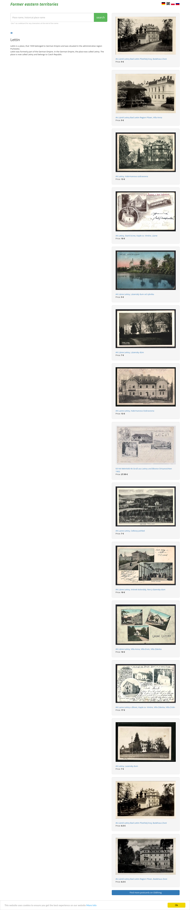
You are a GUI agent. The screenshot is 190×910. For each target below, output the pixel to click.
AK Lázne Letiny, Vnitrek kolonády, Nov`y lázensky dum (140, 589)
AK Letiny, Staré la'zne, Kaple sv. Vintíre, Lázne (136, 235)
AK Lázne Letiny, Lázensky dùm (130, 352)
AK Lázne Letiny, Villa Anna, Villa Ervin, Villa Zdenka (139, 649)
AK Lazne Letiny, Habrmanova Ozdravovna (135, 410)
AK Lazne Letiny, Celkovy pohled (130, 530)
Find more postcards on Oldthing (146, 892)
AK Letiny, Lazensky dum (127, 766)
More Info (91, 905)
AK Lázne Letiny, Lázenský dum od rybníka (135, 294)
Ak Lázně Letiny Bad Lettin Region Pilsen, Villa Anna (139, 117)
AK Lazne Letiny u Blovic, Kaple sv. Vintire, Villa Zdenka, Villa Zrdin (145, 707)
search (100, 17)
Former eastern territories (34, 4)
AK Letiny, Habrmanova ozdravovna (132, 176)
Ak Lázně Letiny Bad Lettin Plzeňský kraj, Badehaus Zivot (141, 59)
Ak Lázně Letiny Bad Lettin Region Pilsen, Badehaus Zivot (141, 879)
